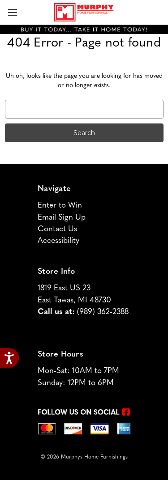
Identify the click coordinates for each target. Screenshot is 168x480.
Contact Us (57, 229)
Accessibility (58, 241)
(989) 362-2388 (103, 312)
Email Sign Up (62, 217)
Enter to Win (60, 205)
